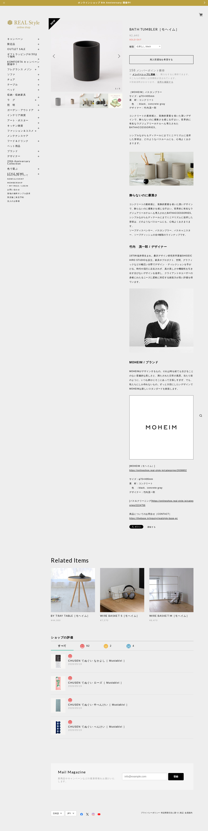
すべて (62, 645)
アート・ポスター (23, 116)
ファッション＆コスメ (20, 126)
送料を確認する (165, 82)
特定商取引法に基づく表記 (172, 813)
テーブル (12, 80)
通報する (151, 527)
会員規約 (188, 813)
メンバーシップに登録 (143, 74)
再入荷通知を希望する (161, 59)
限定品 (11, 40)
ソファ (18, 70)
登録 (175, 776)
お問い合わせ (13, 189)
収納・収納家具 (23, 90)
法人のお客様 (13, 201)
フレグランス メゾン (19, 65)
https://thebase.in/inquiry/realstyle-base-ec (153, 518)
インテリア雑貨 (23, 111)
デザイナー (14, 152)
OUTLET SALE (16, 45)
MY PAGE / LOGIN (18, 186)
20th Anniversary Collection (18, 158)
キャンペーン (15, 35)
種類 (131, 46)
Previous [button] (54, 56)
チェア (12, 75)
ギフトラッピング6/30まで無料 (22, 51)
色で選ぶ (12, 164)
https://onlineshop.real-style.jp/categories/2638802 (158, 470)
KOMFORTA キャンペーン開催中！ (23, 59)
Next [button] (118, 56)
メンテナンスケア (18, 132)
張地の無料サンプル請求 (19, 193)
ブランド (12, 147)
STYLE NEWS (15, 169)
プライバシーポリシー (150, 813)
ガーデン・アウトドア (20, 106)
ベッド (11, 85)
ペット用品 (14, 142)
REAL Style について (17, 175)
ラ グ (11, 96)
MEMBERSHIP (15, 183)
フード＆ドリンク (18, 137)
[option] (86, 56)
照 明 (11, 101)
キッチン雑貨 (23, 121)
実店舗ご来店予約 (15, 197)
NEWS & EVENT (15, 179)
